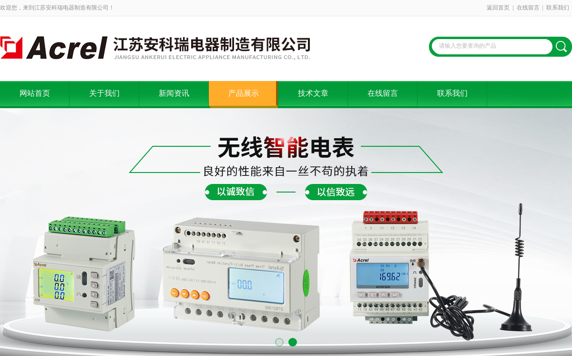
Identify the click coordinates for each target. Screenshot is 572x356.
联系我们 (557, 7)
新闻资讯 (174, 93)
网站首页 (35, 93)
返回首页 (498, 7)
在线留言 (528, 7)
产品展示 (243, 93)
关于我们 (104, 93)
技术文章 (313, 93)
